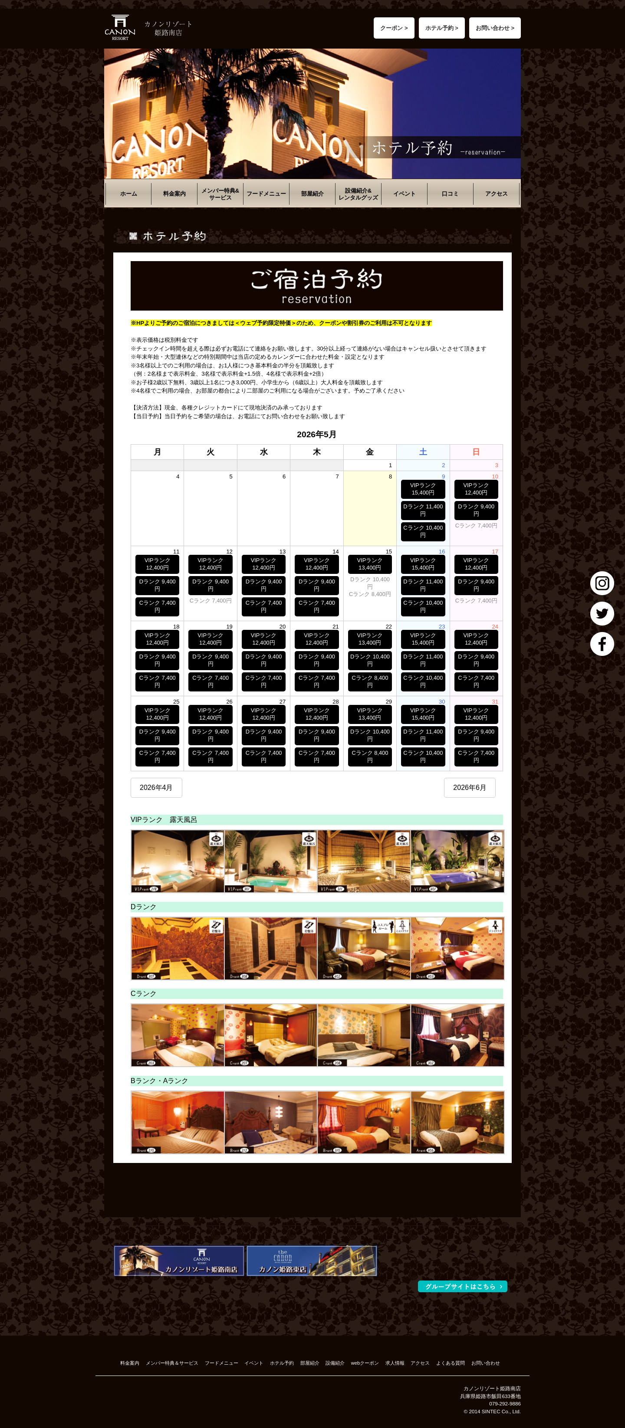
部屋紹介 (312, 193)
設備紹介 (335, 1363)
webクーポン (365, 1363)
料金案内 (174, 193)
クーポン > (394, 28)
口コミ (450, 193)
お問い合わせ (485, 1363)
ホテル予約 (282, 1363)
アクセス (496, 193)
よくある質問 (450, 1363)
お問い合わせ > (495, 28)
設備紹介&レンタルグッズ (358, 194)
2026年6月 (470, 787)
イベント (404, 193)
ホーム (128, 193)
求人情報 (395, 1363)
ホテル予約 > (441, 28)
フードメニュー (266, 193)
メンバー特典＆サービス (172, 1363)
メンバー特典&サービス (220, 194)
